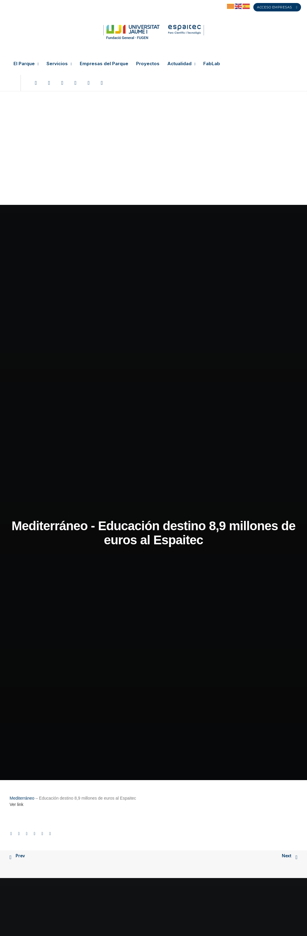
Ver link (16, 251)
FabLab (211, 64)
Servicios (59, 64)
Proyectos (147, 64)
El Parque (26, 64)
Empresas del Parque (104, 64)
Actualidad (181, 64)
